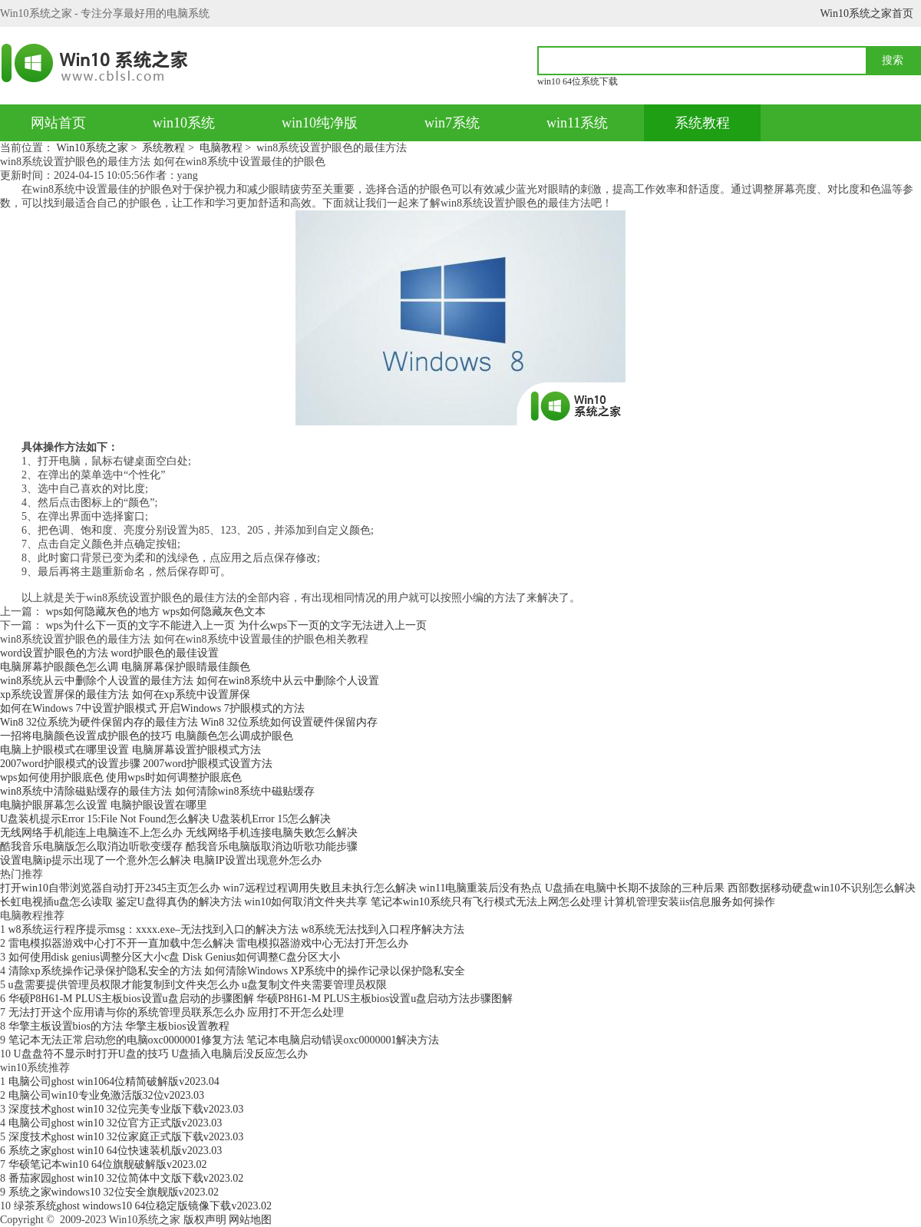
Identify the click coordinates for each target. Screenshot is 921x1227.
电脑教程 (221, 148)
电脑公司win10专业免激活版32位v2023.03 (106, 1095)
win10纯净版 (320, 123)
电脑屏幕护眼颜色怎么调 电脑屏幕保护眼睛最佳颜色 (125, 667)
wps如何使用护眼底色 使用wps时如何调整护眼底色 (121, 777)
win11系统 (577, 123)
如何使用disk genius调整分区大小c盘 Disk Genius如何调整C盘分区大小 (174, 957)
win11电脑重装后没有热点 (480, 888)
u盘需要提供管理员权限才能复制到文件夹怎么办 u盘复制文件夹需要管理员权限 (198, 985)
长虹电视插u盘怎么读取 (56, 902)
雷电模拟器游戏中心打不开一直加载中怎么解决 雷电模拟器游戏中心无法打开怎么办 (208, 943)
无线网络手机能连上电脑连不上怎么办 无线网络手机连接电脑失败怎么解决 (179, 832)
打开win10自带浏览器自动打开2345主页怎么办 (110, 888)
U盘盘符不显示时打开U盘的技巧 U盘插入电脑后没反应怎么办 (161, 1054)
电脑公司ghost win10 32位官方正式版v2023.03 (115, 1123)
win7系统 (452, 123)
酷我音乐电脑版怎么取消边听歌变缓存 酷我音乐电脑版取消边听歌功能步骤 (179, 846)
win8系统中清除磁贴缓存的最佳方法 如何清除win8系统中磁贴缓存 (157, 791)
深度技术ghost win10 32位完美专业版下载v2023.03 (126, 1109)
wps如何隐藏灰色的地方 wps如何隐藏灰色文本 (156, 611)
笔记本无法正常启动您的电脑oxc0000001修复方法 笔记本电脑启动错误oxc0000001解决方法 (224, 1040)
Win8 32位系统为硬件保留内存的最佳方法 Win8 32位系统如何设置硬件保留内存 (189, 722)
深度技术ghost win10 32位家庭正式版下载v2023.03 (126, 1137)
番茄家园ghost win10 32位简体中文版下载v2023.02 (126, 1178)
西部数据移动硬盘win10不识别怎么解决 (822, 888)
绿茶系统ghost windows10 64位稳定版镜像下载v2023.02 (143, 1206)
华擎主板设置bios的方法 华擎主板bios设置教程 (118, 1026)
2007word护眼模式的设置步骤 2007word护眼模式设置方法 (136, 763)
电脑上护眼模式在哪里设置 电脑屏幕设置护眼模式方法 (130, 750)
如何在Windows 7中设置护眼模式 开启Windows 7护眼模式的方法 (152, 708)
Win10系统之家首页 (866, 13)
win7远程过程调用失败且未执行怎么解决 (320, 888)
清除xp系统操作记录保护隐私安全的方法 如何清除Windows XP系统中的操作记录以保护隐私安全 (237, 971)
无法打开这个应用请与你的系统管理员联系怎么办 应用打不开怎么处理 (176, 1012)
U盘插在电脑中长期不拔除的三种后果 (635, 888)
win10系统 (184, 123)
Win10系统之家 (93, 148)
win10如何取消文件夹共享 (306, 902)
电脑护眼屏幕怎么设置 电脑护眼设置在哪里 (103, 805)
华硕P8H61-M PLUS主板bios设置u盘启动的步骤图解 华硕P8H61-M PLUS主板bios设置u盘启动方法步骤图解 (260, 998)
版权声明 (204, 1219)
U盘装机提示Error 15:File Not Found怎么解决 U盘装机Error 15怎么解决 (165, 819)
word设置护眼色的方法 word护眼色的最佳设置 (109, 653)
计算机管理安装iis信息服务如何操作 (689, 902)
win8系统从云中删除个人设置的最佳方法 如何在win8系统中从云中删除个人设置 (189, 680)
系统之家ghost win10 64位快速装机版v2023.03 (115, 1150)
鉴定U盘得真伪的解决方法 (179, 902)
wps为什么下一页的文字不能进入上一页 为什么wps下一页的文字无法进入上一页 (236, 625)
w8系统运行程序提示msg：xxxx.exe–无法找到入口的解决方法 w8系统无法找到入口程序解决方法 (236, 929)
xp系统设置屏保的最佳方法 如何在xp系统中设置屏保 (125, 694)
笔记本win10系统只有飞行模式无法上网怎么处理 (486, 902)
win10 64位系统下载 (577, 81)
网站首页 (58, 123)
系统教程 (702, 123)
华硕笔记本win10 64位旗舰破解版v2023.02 (107, 1164)
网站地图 (250, 1219)
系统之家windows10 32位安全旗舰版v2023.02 (114, 1192)
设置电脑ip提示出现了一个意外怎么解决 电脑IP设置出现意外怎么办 (161, 860)
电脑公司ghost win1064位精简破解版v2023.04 (114, 1081)
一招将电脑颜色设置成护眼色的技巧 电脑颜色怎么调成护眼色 (146, 736)
